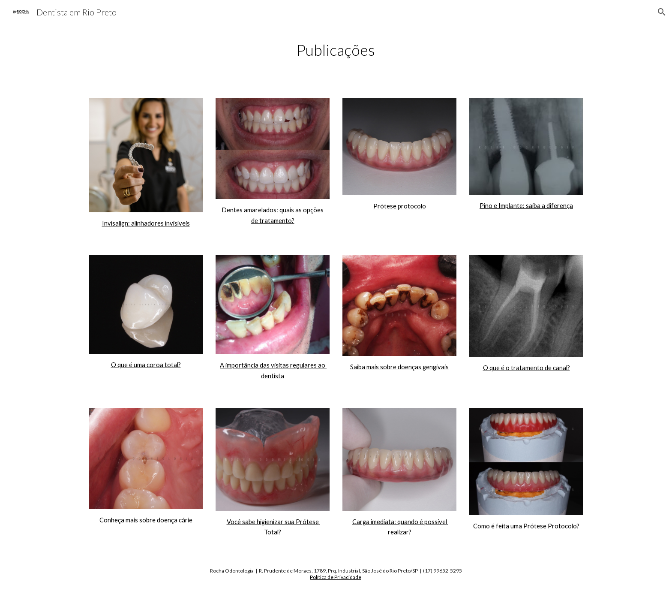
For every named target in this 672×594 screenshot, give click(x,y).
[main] (336, 50)
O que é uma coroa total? (146, 364)
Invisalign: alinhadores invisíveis (146, 223)
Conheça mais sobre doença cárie (145, 520)
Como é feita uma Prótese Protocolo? (526, 526)
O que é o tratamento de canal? (526, 367)
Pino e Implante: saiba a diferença (526, 205)
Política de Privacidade (335, 577)
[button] (661, 12)
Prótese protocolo (399, 206)
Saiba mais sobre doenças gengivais (399, 367)
